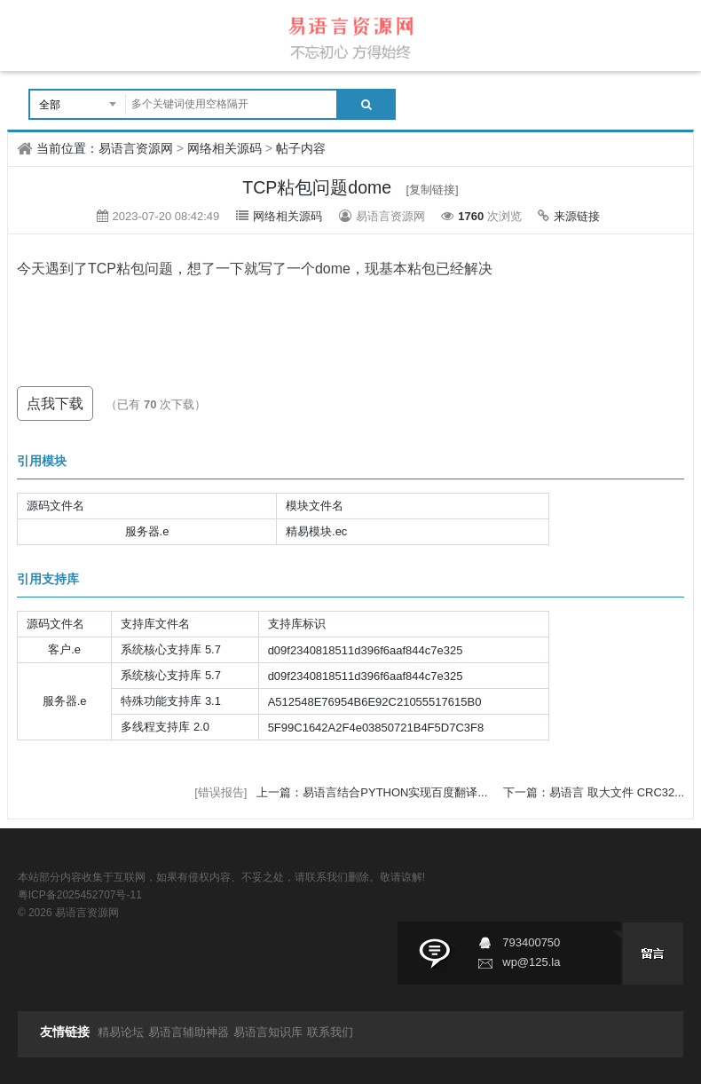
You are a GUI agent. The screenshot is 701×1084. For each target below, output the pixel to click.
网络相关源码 (224, 148)
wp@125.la (531, 962)
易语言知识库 (268, 1032)
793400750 (531, 942)
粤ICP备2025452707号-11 (80, 895)
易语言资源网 (135, 148)
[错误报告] (220, 792)
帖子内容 (301, 148)
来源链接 (577, 216)
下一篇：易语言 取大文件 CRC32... (593, 792)
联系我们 (330, 1032)
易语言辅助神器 (188, 1032)
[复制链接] (432, 189)
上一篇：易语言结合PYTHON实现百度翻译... (373, 792)
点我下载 (55, 403)
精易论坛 (121, 1032)
